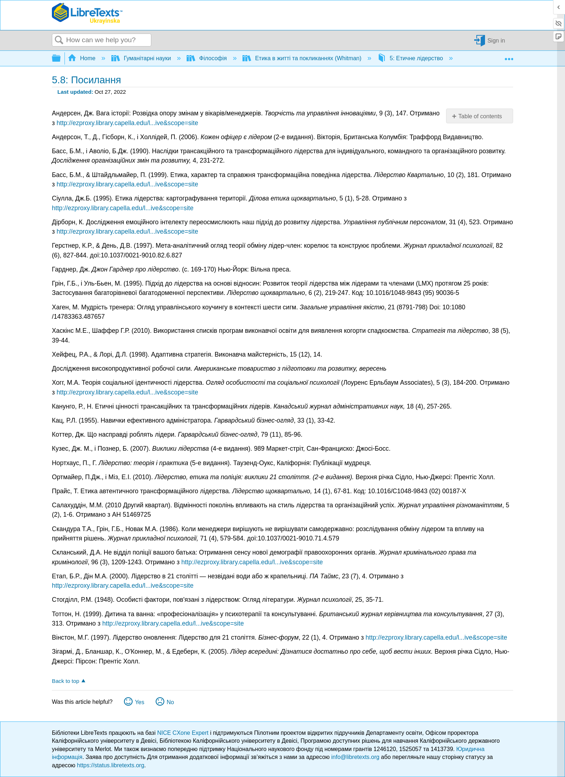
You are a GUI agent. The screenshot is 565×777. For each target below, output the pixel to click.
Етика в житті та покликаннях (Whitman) (303, 58)
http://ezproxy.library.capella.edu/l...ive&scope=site (127, 123)
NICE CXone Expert (183, 733)
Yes (139, 702)
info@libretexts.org (355, 757)
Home (82, 58)
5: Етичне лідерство (411, 58)
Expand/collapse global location (508, 56)
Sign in (496, 40)
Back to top (65, 681)
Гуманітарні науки (142, 58)
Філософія (207, 58)
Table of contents (480, 116)
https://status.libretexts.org (110, 765)
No (170, 702)
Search (59, 40)
